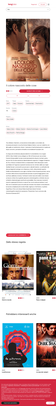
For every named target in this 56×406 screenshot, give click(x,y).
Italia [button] (14, 103)
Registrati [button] (34, 4)
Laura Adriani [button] (43, 129)
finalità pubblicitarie (40, 391)
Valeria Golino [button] (10, 129)
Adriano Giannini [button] (20, 129)
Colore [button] (14, 111)
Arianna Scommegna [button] (32, 129)
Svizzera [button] (20, 103)
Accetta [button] (50, 403)
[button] (34, 91)
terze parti (23, 388)
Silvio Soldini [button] (10, 119)
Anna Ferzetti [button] (10, 132)
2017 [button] (8, 103)
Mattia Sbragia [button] (20, 132)
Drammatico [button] (39, 103)
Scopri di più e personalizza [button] (10, 403)
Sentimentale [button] (30, 103)
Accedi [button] (43, 4)
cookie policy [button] (4, 387)
